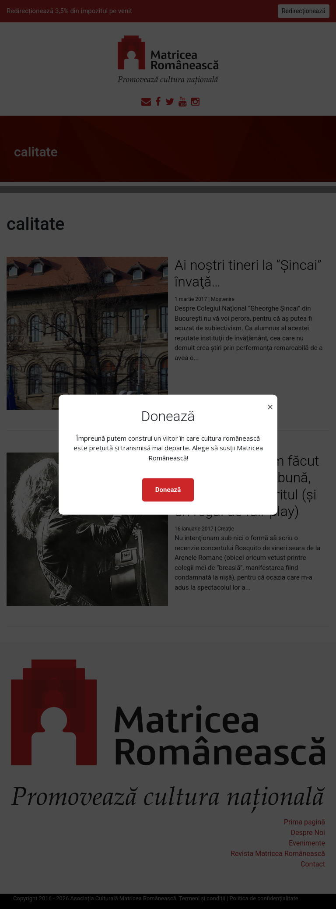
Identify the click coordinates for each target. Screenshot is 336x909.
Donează (168, 490)
